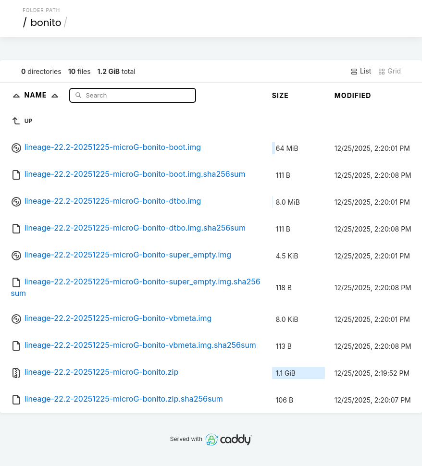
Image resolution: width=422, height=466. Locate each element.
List (360, 71)
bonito (45, 22)
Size (280, 95)
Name (43, 95)
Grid (389, 71)
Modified (353, 95)
